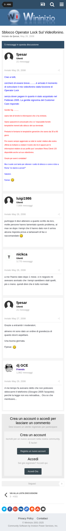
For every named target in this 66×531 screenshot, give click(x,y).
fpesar (16, 36)
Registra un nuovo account (33, 451)
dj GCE (22, 365)
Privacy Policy (25, 518)
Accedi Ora (33, 471)
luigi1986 (24, 198)
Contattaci (42, 518)
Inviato (15, 70)
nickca (21, 254)
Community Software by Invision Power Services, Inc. (33, 526)
